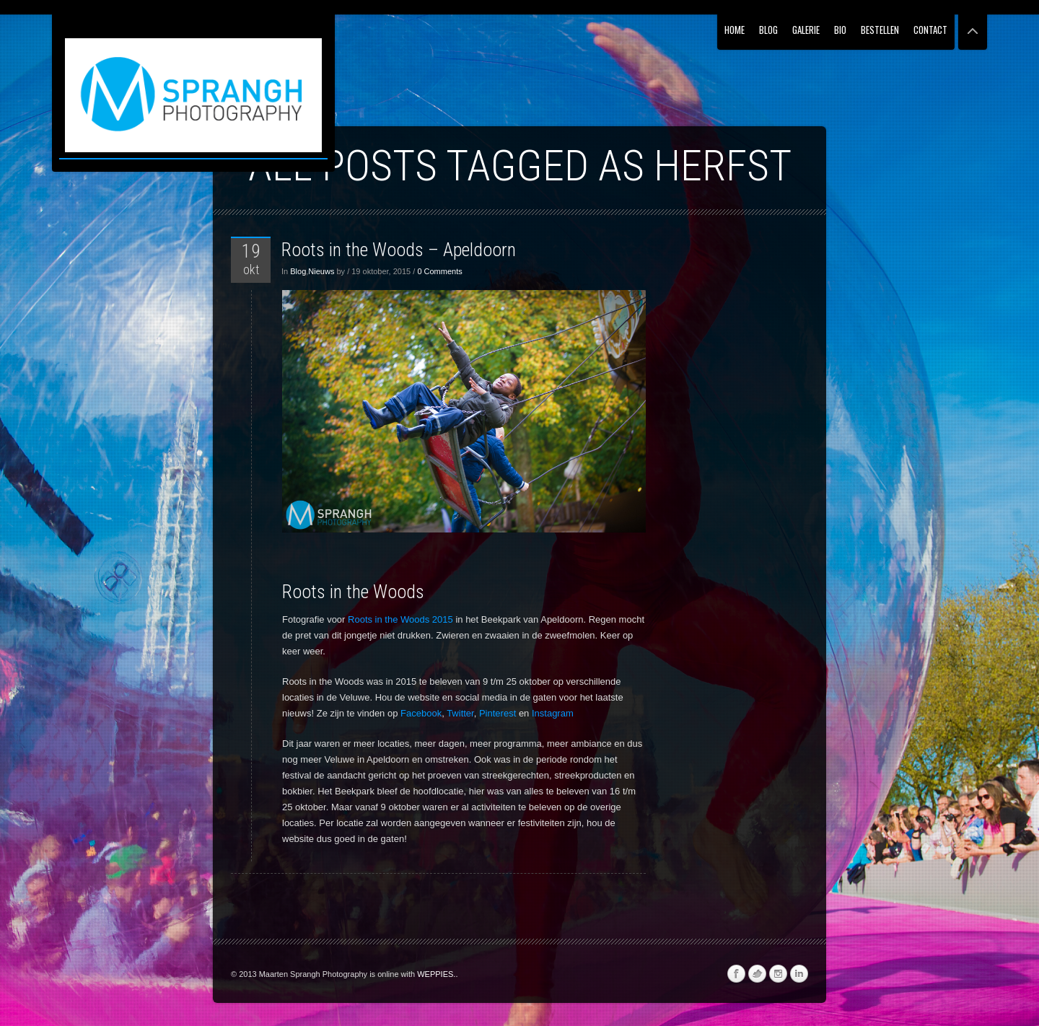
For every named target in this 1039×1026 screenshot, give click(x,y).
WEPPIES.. (437, 974)
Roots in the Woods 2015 (400, 619)
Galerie (806, 29)
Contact (930, 29)
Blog (768, 29)
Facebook (421, 713)
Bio (840, 29)
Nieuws (321, 271)
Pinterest (497, 713)
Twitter (460, 713)
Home (734, 29)
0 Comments (439, 271)
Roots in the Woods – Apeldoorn (398, 249)
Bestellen (880, 29)
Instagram (553, 713)
